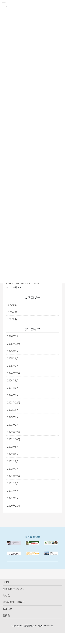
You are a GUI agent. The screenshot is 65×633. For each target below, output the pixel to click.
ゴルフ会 (12, 319)
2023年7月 (13, 417)
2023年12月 (13, 402)
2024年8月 (13, 380)
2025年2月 (13, 365)
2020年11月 (13, 505)
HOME (6, 582)
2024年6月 (13, 387)
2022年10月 (13, 439)
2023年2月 (13, 424)
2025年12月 (13, 343)
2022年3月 (13, 461)
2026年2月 (13, 336)
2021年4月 (13, 490)
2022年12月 (13, 432)
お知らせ (12, 304)
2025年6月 (13, 358)
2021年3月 (13, 498)
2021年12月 (13, 476)
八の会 (6, 595)
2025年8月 (13, 351)
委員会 (6, 615)
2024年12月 (13, 373)
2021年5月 (13, 483)
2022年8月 (13, 446)
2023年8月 (13, 410)
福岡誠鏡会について (13, 589)
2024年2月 (13, 395)
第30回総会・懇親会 (14, 602)
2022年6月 (13, 454)
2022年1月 (13, 468)
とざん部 (12, 312)
